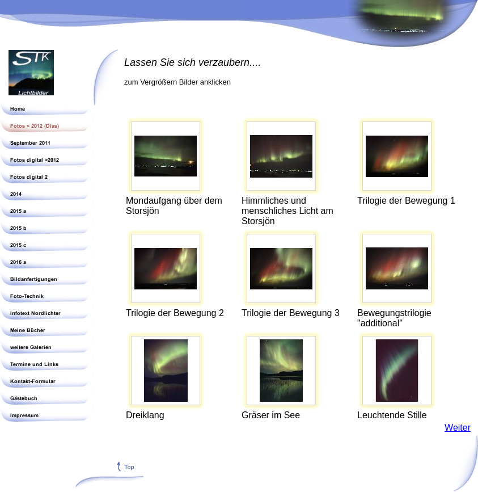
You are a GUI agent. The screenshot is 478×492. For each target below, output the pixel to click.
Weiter (458, 427)
